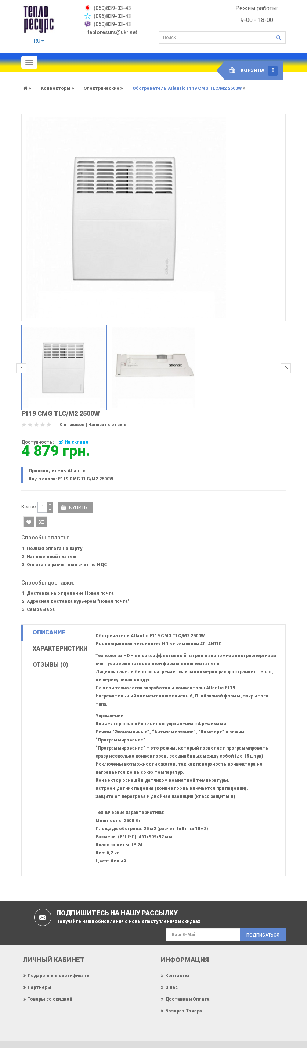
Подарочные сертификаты (59, 975)
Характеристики (60, 648)
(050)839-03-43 (112, 24)
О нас (171, 987)
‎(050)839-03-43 (112, 8)
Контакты (177, 975)
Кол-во (28, 506)
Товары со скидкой (50, 998)
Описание (49, 632)
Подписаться (262, 935)
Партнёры (39, 987)
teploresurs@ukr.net (112, 32)
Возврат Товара (183, 1010)
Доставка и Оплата (187, 998)
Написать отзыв (107, 424)
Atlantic (76, 470)
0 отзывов (72, 424)
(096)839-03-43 (112, 16)
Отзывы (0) (50, 664)
